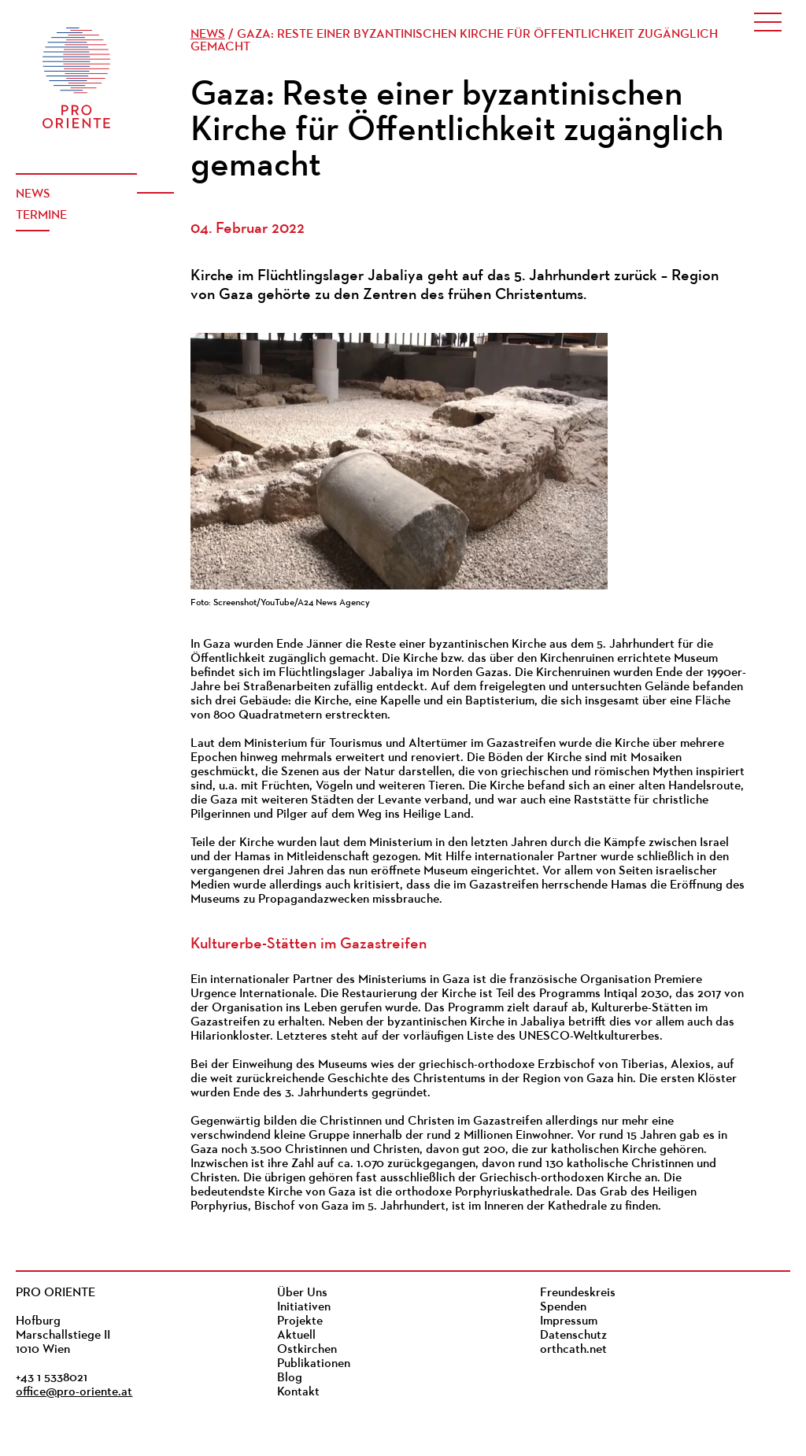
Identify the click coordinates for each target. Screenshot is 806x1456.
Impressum (568, 1321)
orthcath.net (573, 1349)
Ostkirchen (307, 1349)
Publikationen (313, 1364)
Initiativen (304, 1307)
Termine (41, 215)
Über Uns (302, 1293)
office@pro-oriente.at (74, 1392)
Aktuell (296, 1335)
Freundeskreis (578, 1293)
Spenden (563, 1307)
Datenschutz (573, 1335)
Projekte (300, 1321)
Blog (289, 1378)
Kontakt (298, 1392)
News (33, 194)
